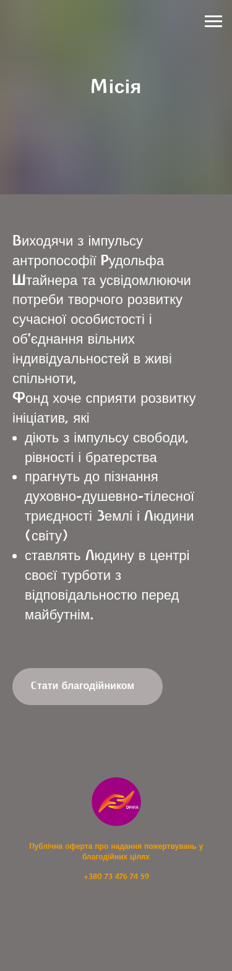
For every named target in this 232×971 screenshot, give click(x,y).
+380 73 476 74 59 (116, 876)
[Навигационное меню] (213, 21)
